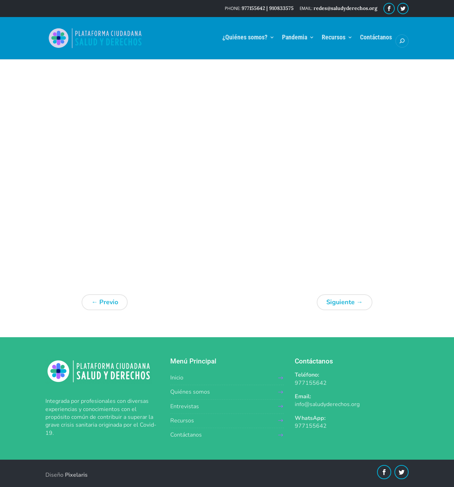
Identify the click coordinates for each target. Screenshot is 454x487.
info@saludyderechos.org (327, 404)
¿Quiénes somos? (244, 38)
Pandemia (294, 38)
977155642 (311, 383)
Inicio (176, 378)
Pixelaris (76, 475)
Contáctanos (376, 38)
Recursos (333, 38)
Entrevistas (184, 406)
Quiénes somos (190, 392)
